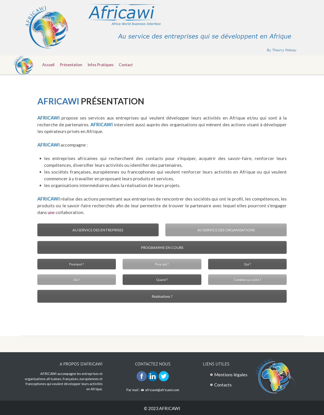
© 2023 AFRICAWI (162, 408)
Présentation (72, 64)
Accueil (49, 64)
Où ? (76, 280)
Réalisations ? (162, 296)
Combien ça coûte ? (247, 280)
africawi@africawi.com (162, 390)
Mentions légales (231, 374)
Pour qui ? (162, 264)
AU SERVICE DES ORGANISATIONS (226, 230)
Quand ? (162, 280)
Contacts (223, 384)
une (51, 212)
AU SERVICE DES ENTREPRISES (97, 230)
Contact (128, 64)
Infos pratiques (102, 64)
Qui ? (247, 264)
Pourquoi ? (76, 264)
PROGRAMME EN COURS (162, 247)
